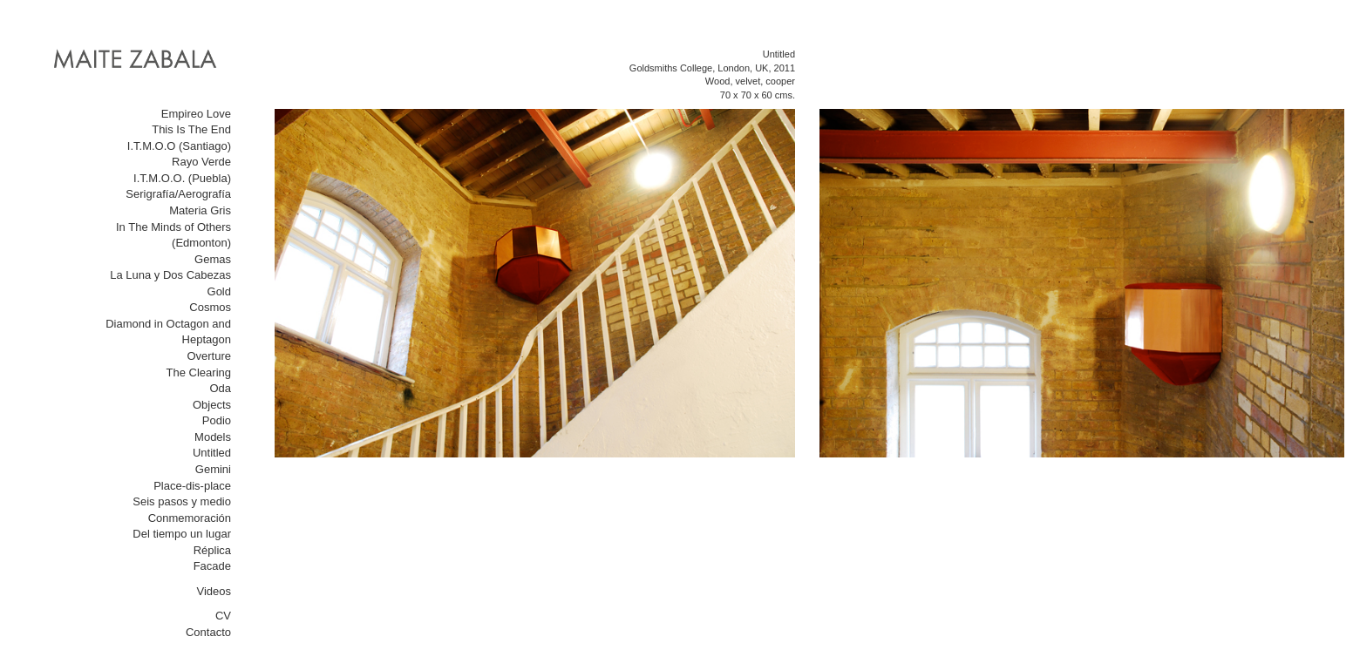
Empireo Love (196, 113)
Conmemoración (189, 518)
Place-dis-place (192, 485)
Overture (209, 355)
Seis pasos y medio (182, 501)
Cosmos (210, 307)
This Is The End (191, 129)
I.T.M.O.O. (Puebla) (182, 178)
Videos (213, 591)
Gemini (213, 469)
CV (223, 615)
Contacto (208, 632)
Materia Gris (200, 210)
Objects (212, 404)
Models (212, 436)
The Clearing (199, 372)
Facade (212, 565)
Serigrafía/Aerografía (178, 193)
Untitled (212, 452)
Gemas (212, 259)
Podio (216, 420)
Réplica (212, 550)
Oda (220, 388)
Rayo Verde (201, 161)
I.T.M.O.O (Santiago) (179, 145)
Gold (219, 291)
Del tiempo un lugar (182, 533)
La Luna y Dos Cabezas (170, 274)
